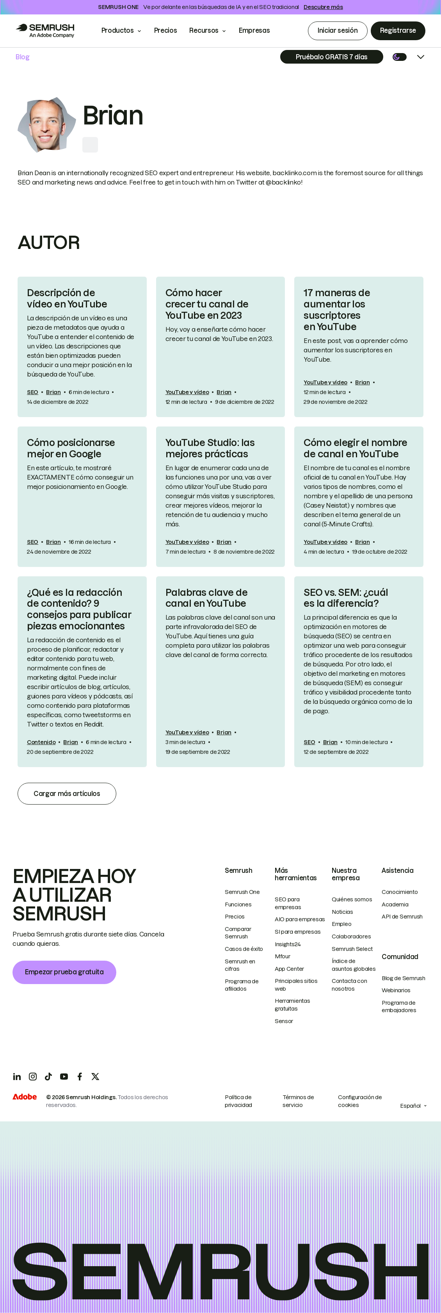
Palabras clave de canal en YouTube (206, 598)
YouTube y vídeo (187, 392)
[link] (82, 347)
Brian (53, 392)
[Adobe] (24, 1098)
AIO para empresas (300, 919)
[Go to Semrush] (45, 31)
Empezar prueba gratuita (64, 971)
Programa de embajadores (399, 1007)
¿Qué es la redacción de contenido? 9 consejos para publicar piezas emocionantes (79, 609)
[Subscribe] (331, 57)
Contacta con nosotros (349, 985)
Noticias (342, 912)
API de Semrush (402, 916)
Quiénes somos (352, 899)
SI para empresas (298, 932)
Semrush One (242, 892)
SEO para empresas (288, 903)
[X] (95, 1076)
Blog (23, 56)
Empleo (341, 924)
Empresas (260, 30)
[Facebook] (79, 1076)
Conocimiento (400, 892)
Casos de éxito (244, 949)
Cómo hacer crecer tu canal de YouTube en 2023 (207, 304)
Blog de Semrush (403, 978)
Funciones (238, 904)
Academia (395, 904)
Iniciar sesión (338, 30)
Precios (165, 30)
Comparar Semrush (238, 933)
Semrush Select (352, 949)
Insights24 (288, 944)
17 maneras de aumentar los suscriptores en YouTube (337, 310)
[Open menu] (420, 57)
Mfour (282, 956)
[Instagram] (32, 1076)
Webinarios (396, 990)
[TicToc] (48, 1076)
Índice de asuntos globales (354, 965)
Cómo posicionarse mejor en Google (71, 448)
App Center (289, 969)
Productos (117, 30)
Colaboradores (351, 936)
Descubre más (323, 7)
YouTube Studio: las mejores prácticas (210, 448)
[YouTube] (64, 1076)
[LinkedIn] (17, 1076)
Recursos (203, 30)
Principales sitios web (296, 985)
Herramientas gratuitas (292, 1005)
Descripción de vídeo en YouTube (67, 298)
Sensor (284, 1021)
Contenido (41, 742)
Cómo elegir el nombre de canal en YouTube (355, 448)
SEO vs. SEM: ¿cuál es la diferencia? (346, 598)
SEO (32, 392)
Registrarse (398, 30)
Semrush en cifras (240, 965)
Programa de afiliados (242, 985)
